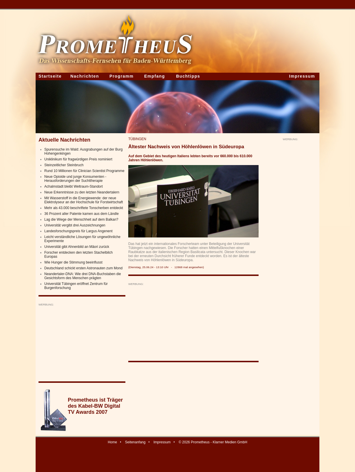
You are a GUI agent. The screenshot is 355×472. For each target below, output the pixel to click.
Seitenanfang (135, 442)
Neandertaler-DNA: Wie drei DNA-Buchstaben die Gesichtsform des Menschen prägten (82, 276)
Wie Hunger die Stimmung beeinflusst (73, 262)
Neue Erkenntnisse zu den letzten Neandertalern (81, 192)
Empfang (154, 76)
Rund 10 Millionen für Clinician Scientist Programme (84, 171)
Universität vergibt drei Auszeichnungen (74, 225)
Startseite (50, 76)
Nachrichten (84, 76)
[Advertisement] (82, 342)
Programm (121, 76)
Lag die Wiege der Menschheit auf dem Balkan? (81, 219)
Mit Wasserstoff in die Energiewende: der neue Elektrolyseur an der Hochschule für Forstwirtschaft (83, 200)
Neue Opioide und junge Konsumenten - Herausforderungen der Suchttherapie (75, 179)
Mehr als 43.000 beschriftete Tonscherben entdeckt (83, 208)
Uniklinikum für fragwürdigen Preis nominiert (78, 159)
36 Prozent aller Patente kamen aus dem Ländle (81, 214)
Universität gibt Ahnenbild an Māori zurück (76, 247)
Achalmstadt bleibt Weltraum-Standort (73, 186)
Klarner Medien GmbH (230, 442)
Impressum (302, 76)
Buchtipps (188, 76)
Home (112, 442)
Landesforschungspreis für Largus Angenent (78, 231)
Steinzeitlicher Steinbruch (63, 165)
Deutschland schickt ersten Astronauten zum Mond (83, 268)
